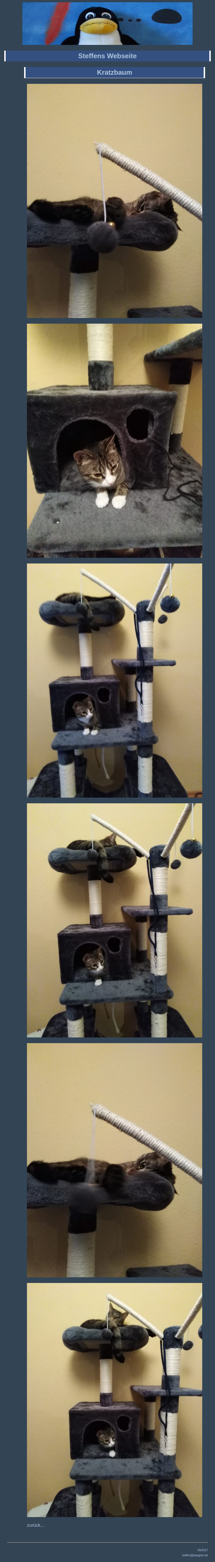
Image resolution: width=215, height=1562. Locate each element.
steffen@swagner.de (195, 1555)
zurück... (35, 1525)
